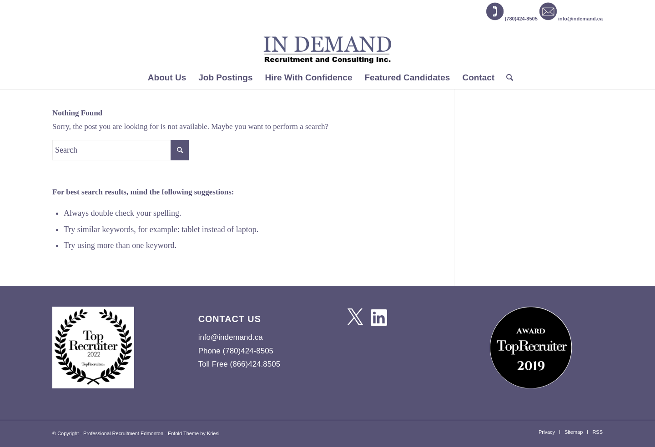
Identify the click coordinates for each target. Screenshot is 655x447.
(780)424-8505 (512, 18)
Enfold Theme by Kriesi (194, 433)
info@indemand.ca (571, 18)
